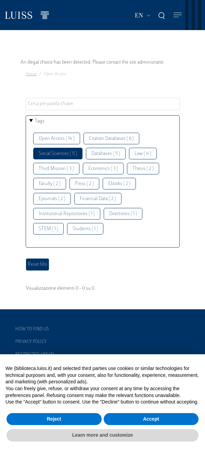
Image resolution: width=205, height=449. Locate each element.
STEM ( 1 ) (48, 229)
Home (31, 74)
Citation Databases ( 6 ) (111, 138)
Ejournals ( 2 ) (52, 198)
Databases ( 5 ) (105, 153)
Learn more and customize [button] (102, 435)
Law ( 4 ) (142, 153)
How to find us (32, 329)
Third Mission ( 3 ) (56, 168)
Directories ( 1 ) (123, 213)
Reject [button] (54, 419)
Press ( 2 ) (84, 183)
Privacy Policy (31, 342)
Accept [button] (151, 419)
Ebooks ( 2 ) (119, 183)
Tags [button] (39, 121)
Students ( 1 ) (85, 229)
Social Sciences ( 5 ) (58, 153)
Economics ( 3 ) (103, 168)
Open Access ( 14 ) (57, 138)
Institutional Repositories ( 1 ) (67, 213)
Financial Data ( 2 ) (98, 198)
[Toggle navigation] (178, 15)
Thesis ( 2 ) (143, 168)
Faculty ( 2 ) (50, 183)
